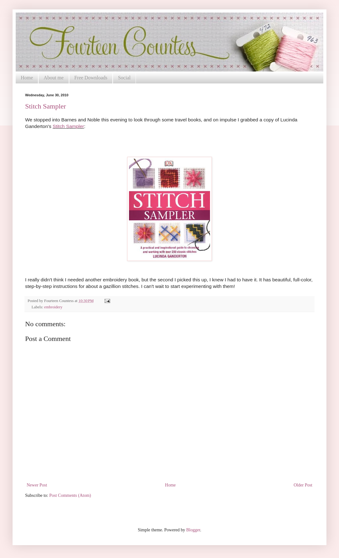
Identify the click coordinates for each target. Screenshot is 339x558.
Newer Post (37, 485)
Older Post (303, 485)
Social (124, 77)
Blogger (193, 530)
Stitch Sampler (45, 106)
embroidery (53, 307)
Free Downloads (90, 77)
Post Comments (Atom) (70, 495)
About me (54, 77)
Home (27, 77)
